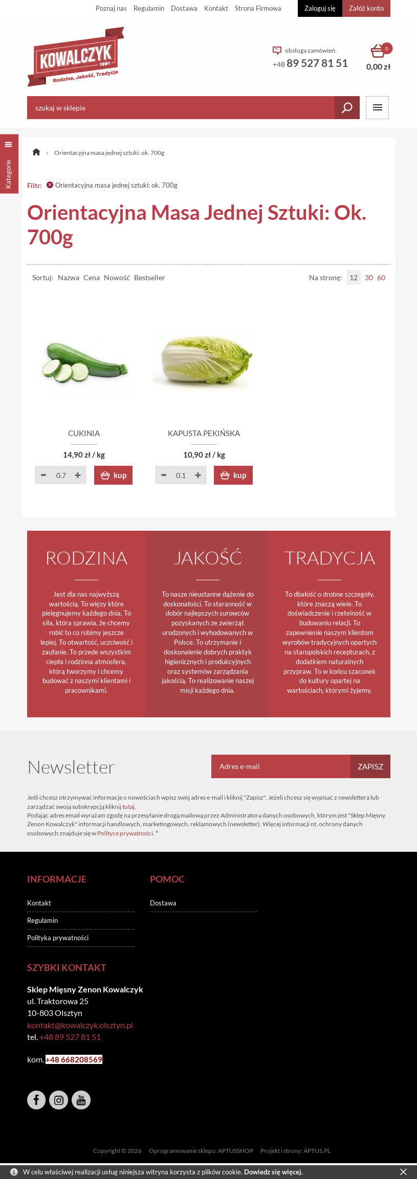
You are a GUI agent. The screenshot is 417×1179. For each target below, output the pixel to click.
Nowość (117, 277)
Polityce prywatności (125, 833)
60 (381, 277)
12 (353, 277)
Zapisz (370, 766)
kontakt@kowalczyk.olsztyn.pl (80, 1025)
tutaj (128, 806)
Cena (91, 277)
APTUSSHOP (235, 1151)
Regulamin (149, 8)
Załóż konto (366, 8)
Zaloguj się (320, 8)
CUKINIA (86, 433)
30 (369, 277)
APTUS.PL (317, 1151)
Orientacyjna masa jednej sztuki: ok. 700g (112, 185)
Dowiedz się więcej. (273, 1172)
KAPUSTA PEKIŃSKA (208, 433)
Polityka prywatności (58, 938)
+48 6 (55, 1059)
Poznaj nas (111, 8)
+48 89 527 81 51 (70, 1036)
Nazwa (68, 277)
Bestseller (149, 277)
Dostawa (184, 8)
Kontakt (216, 8)
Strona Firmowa (258, 8)
